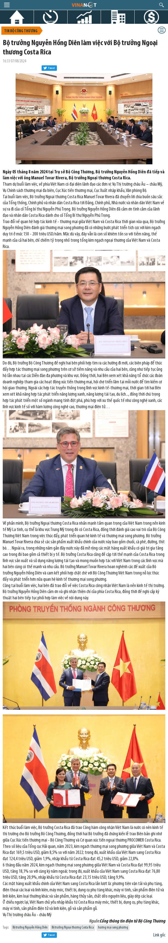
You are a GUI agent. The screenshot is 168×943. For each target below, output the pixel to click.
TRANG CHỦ (16, 21)
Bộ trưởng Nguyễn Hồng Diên (30, 928)
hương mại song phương (113, 928)
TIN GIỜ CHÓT (50, 21)
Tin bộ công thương (20, 31)
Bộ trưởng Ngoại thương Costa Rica (73, 928)
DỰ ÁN (117, 21)
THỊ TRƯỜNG (84, 21)
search (161, 5)
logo (84, 4)
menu (7, 5)
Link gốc (159, 935)
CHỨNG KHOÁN (151, 21)
